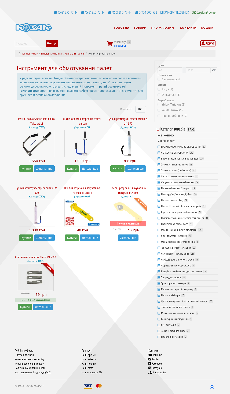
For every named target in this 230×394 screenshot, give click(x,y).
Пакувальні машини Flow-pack (178, 188)
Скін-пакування (170, 325)
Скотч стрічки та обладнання (178, 253)
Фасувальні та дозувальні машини (180, 182)
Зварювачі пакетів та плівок (177, 164)
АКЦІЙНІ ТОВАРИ (166, 141)
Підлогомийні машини (174, 336)
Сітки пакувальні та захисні (176, 235)
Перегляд (120, 45)
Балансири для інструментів (176, 319)
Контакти (153, 350)
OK (214, 70)
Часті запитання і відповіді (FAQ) (33, 372)
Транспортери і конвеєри (175, 283)
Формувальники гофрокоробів (178, 265)
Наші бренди (89, 355)
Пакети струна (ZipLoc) (174, 200)
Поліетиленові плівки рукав (177, 224)
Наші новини (89, 364)
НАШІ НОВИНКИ (166, 135)
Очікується (171, 95)
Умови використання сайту (29, 359)
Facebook (155, 364)
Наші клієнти (89, 359)
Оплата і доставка (24, 355)
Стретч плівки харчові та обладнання (181, 212)
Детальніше (44, 169)
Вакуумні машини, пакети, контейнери (182, 158)
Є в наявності (171, 79)
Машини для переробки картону (179, 289)
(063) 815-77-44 (95, 12)
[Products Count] (140, 109)
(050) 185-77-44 (122, 12)
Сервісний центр (206, 12)
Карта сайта (157, 372)
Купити (26, 169)
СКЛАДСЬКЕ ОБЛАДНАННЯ (177, 152)
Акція (167, 89)
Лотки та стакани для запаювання (179, 176)
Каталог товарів (177, 129)
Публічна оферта (24, 350)
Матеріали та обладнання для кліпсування (184, 271)
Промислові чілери (173, 295)
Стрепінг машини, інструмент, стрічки (182, 230)
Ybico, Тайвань (173, 104)
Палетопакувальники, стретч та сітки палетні (185, 218)
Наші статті (88, 368)
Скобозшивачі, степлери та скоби (180, 259)
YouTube (155, 355)
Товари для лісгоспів (173, 277)
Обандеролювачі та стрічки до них (180, 241)
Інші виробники (174, 116)
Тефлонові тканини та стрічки (177, 307)
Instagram (155, 368)
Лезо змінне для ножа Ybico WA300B (35, 257)
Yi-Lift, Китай (172, 110)
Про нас (86, 350)
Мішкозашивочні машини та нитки (179, 313)
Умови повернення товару (29, 364)
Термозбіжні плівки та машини (178, 247)
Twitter (153, 359)
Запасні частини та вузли (175, 330)
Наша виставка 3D (92, 372)
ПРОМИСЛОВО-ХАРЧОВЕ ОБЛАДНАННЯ (183, 146)
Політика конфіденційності (30, 368)
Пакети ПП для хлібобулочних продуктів (183, 206)
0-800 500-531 (148, 12)
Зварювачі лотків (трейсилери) (178, 170)
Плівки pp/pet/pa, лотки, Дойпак (179, 194)
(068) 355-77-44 (68, 12)
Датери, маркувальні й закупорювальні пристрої (187, 301)
